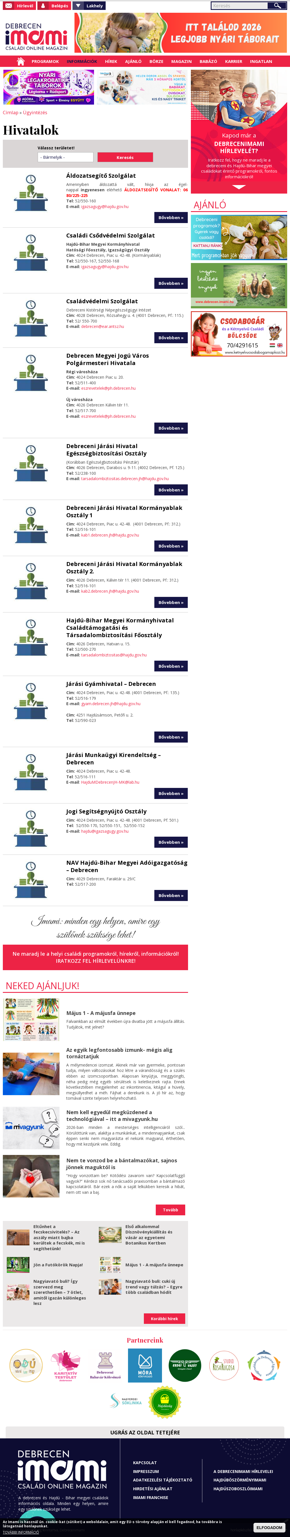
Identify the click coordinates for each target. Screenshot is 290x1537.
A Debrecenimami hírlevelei (243, 1471)
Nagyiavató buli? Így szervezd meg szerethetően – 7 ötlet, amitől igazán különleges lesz (59, 1292)
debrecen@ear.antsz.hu (102, 326)
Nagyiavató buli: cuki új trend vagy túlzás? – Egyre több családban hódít (153, 1286)
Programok (45, 61)
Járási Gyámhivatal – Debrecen (111, 683)
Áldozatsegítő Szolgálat (101, 175)
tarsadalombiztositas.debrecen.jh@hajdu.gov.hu (125, 478)
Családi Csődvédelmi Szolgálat (110, 235)
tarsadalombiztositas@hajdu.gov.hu (114, 654)
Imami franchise (150, 1497)
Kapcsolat (145, 1462)
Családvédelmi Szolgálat (102, 301)
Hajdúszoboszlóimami (238, 1488)
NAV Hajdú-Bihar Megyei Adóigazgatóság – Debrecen (126, 866)
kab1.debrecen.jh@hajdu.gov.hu (110, 534)
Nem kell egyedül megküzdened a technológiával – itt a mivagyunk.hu (112, 1115)
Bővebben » (171, 217)
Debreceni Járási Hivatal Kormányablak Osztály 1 (124, 511)
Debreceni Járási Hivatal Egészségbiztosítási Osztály (106, 449)
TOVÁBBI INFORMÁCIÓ (21, 1532)
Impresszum (146, 1471)
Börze (156, 61)
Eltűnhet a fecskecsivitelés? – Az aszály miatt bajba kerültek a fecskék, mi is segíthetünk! (59, 1237)
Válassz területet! (56, 147)
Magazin (181, 61)
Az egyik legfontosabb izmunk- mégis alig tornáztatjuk (119, 1052)
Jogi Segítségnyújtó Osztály (106, 811)
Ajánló (133, 61)
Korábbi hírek (164, 1318)
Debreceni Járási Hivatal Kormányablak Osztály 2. (124, 567)
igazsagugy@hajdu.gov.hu (105, 206)
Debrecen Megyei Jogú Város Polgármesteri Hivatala (107, 358)
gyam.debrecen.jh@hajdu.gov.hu (110, 703)
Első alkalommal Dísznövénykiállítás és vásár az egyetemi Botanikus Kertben (148, 1234)
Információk (82, 61)
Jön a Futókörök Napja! (58, 1264)
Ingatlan (261, 61)
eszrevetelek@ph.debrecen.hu (108, 388)
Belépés (60, 6)
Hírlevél (25, 6)
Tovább (170, 1209)
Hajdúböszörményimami (240, 1479)
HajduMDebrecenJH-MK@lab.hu (110, 782)
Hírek (111, 61)
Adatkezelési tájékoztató (162, 1479)
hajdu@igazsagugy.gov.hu (105, 831)
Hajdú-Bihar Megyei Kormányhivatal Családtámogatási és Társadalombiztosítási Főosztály (120, 627)
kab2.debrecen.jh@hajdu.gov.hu (110, 590)
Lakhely (95, 6)
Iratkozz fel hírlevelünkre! (95, 960)
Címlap (20, 61)
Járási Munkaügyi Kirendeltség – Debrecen (113, 758)
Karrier (233, 61)
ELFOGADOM (269, 1527)
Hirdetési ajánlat (152, 1488)
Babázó (208, 61)
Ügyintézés (34, 112)
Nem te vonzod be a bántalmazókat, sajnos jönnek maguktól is (121, 1163)
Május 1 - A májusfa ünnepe (101, 1012)
